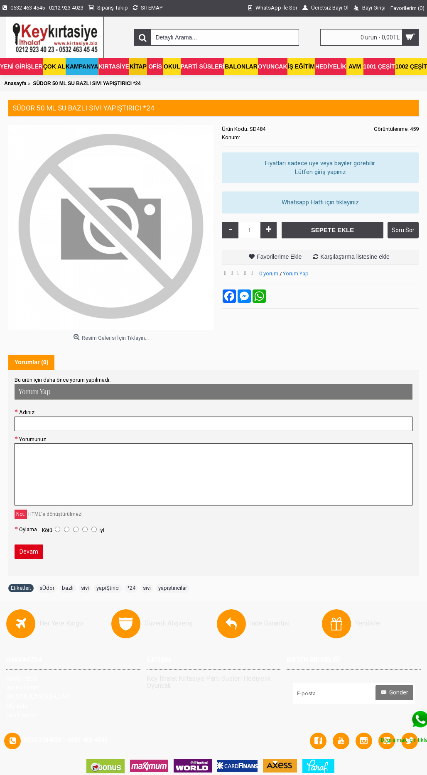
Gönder (394, 692)
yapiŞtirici (108, 588)
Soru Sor (403, 230)
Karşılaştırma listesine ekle (355, 256)
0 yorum (268, 273)
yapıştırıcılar (172, 588)
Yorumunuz (32, 439)
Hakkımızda (21, 678)
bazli (68, 588)
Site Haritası (22, 715)
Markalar (17, 706)
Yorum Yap (296, 273)
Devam (29, 551)
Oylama (28, 529)
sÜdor (46, 588)
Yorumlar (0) (31, 362)
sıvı (147, 588)
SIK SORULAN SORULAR (37, 696)
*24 (131, 588)
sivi (85, 588)
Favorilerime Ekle (279, 256)
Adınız (26, 412)
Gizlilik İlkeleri (23, 687)
